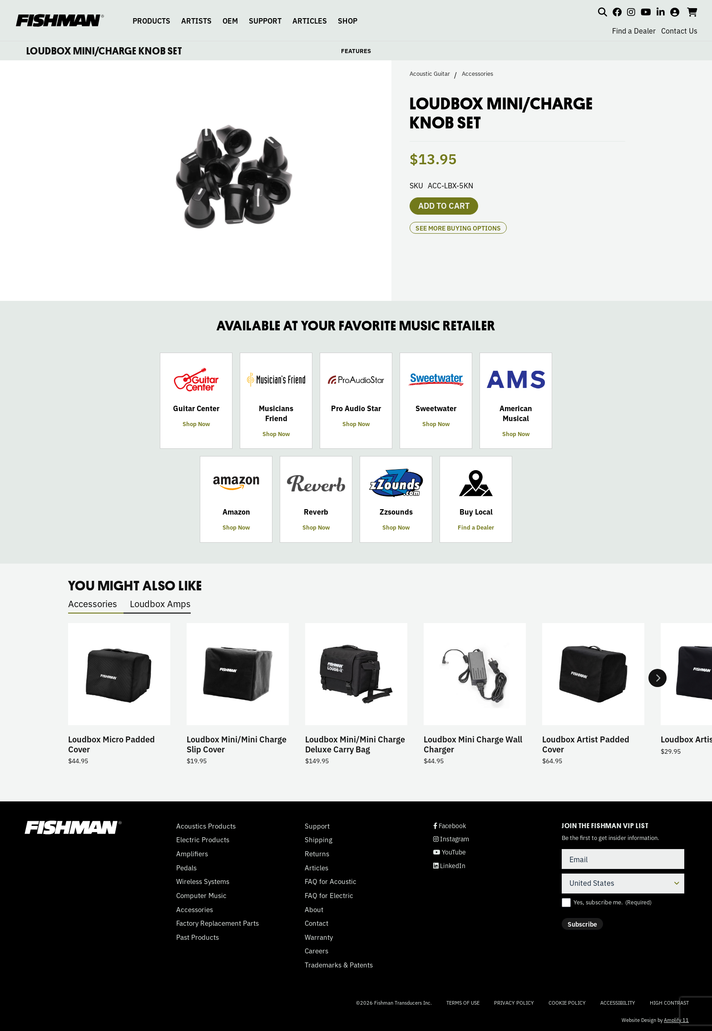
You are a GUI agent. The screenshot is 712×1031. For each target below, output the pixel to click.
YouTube (449, 852)
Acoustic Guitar (430, 73)
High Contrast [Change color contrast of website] (669, 1003)
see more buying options (458, 227)
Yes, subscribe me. (613, 902)
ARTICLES (309, 20)
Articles (316, 867)
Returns (317, 853)
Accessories (477, 73)
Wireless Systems (202, 881)
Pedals (186, 867)
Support (317, 825)
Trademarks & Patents (339, 964)
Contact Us (679, 30)
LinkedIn (449, 865)
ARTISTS (196, 20)
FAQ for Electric (329, 895)
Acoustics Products (206, 825)
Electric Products (202, 839)
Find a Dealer (634, 30)
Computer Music (201, 895)
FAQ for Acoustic (330, 881)
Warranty (319, 937)
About (314, 909)
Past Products (197, 937)
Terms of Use (463, 1002)
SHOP (347, 20)
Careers (316, 950)
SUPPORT (265, 20)
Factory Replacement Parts (217, 923)
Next (657, 678)
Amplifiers (192, 853)
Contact (316, 923)
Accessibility (617, 1002)
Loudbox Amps (160, 603)
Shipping (318, 839)
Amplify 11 (676, 1019)
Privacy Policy (514, 1002)
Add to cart (444, 205)
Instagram (451, 839)
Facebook (449, 825)
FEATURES (356, 51)
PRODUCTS (151, 20)
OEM (230, 20)
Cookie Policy (567, 1002)
